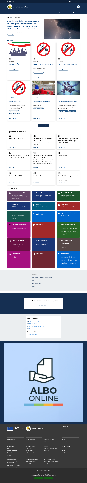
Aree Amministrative (11, 441)
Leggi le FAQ (28, 463)
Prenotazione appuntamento (32, 459)
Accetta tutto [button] (39, 478)
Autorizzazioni (47, 450)
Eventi (63, 452)
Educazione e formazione (49, 439)
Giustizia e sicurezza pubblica (50, 441)
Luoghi (63, 450)
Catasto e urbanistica (30, 450)
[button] (43, 481)
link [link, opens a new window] (55, 475)
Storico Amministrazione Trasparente (51, 461)
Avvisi (11, 17)
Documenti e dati (11, 453)
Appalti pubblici (29, 448)
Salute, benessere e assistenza (50, 448)
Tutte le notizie (43, 126)
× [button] (85, 469)
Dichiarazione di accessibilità (50, 468)
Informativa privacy (48, 463)
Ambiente (46, 446)
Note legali (46, 466)
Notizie (63, 439)
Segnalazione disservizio (31, 461)
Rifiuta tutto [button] (48, 478)
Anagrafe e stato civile (30, 439)
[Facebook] (67, 7)
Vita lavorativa (29, 444)
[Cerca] (78, 6)
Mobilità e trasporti (30, 453)
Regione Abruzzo (10, 1)
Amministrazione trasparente (50, 459)
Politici (8, 448)
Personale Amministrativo (12, 450)
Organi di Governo (11, 439)
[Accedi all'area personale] (73, 1)
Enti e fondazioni (10, 446)
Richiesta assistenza (30, 466)
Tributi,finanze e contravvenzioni (50, 444)
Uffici (8, 444)
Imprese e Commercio (30, 446)
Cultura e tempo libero (30, 441)
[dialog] (43, 475)
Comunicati (64, 441)
